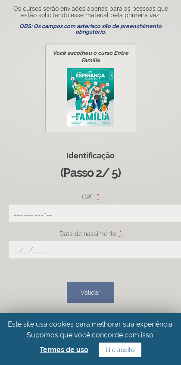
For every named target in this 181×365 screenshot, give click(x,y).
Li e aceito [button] (120, 349)
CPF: (90, 196)
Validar (90, 292)
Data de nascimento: (90, 233)
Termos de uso (64, 350)
